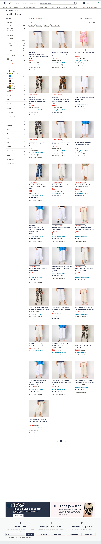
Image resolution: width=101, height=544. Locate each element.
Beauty (59, 7)
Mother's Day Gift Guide (29, 7)
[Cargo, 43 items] (16, 48)
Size (8, 99)
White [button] (46, 25)
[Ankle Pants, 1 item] (16, 30)
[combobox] (56, 3)
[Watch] (24, 3)
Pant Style (10, 35)
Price (8, 129)
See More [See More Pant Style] (9, 63)
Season (9, 121)
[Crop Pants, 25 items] (16, 26)
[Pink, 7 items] (16, 78)
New (10, 7)
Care (8, 155)
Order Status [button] (43, 534)
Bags (75, 7)
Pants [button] (32, 25)
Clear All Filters (91, 22)
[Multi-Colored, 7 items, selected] (16, 73)
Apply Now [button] (88, 534)
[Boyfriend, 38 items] (16, 58)
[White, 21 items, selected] (16, 71)
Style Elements (11, 163)
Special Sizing (11, 116)
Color (8, 68)
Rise (8, 138)
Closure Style (11, 134)
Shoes (70, 7)
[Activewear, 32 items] (16, 55)
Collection (10, 112)
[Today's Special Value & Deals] (90, 7)
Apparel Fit (10, 159)
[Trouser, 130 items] (16, 50)
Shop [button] (17, 3)
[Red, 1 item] (16, 91)
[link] (36, 18)
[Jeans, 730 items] (16, 43)
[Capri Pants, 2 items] (16, 28)
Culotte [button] (39, 25)
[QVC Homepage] (6, 10)
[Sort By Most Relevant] (89, 19)
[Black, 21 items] (16, 81)
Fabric (9, 108)
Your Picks (4, 7)
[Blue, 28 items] (16, 76)
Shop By (9, 125)
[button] (84, 3)
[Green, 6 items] (16, 88)
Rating (9, 142)
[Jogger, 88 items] (16, 45)
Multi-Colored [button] (55, 25)
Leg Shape (10, 104)
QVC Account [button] (58, 534)
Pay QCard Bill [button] (74, 534)
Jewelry (65, 7)
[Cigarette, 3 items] (16, 53)
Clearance (40, 7)
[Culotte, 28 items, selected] (16, 38)
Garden (47, 7)
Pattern (9, 146)
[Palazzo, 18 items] (16, 60)
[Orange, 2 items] (16, 86)
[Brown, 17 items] (16, 83)
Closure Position (11, 151)
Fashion (53, 7)
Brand (9, 95)
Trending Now (17, 7)
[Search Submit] (75, 3)
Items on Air (33, 3)
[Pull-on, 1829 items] (16, 40)
